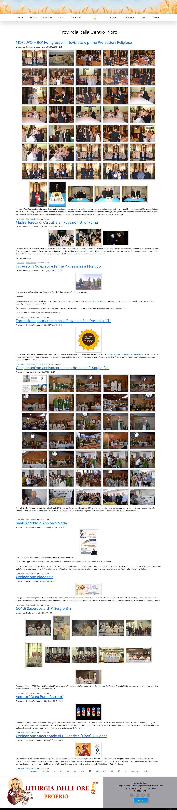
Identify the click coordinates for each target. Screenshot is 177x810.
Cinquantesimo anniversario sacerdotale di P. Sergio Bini (62, 367)
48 (112, 771)
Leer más (20, 219)
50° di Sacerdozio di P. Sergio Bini (44, 608)
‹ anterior (45, 771)
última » (147, 771)
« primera (33, 771)
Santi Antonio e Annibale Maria (41, 523)
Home (20, 17)
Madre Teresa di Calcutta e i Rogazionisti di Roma (57, 222)
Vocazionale (76, 17)
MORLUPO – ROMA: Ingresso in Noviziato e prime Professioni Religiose (74, 42)
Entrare (156, 17)
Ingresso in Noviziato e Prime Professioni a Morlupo (58, 266)
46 (97, 771)
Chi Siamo (33, 17)
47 (104, 771)
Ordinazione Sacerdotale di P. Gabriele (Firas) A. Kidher (61, 736)
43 (75, 771)
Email (142, 17)
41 (61, 771)
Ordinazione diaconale (34, 577)
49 (119, 771)
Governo (61, 17)
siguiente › (135, 771)
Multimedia (114, 17)
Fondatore (47, 17)
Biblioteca (130, 17)
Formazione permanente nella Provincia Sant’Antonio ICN (63, 320)
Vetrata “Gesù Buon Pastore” (39, 696)
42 (68, 771)
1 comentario (31, 364)
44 (82, 771)
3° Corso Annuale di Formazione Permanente (124, 354)
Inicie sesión (31, 219)
